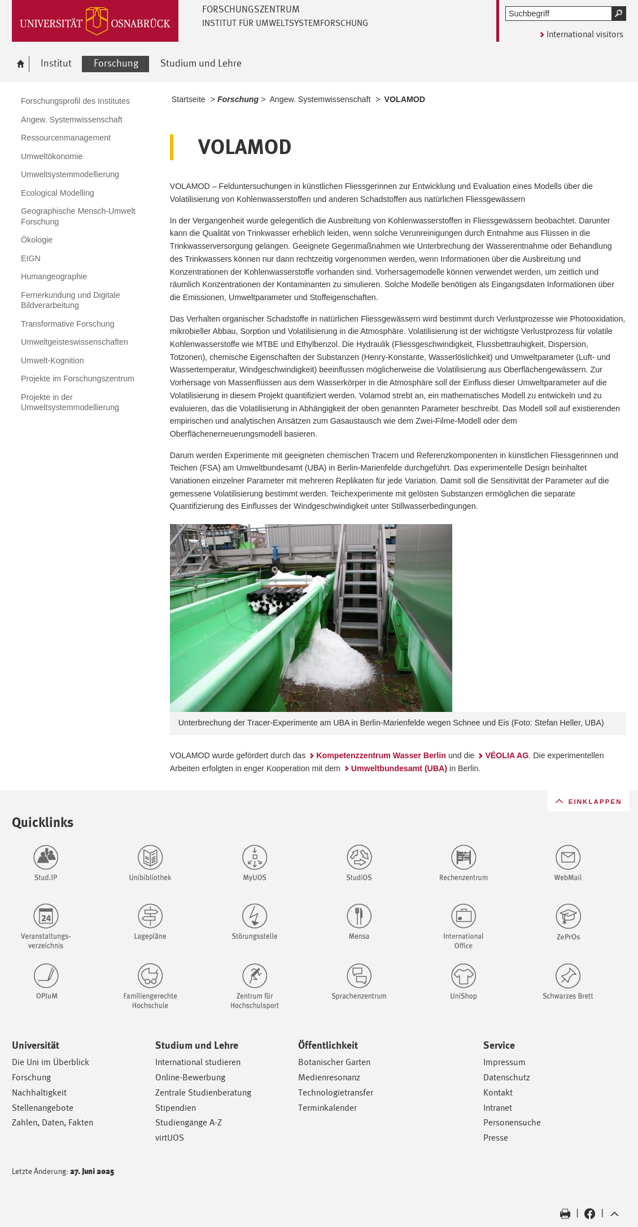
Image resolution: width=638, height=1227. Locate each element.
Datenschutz (506, 1077)
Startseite (189, 99)
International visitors (585, 34)
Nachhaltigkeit (39, 1092)
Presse (495, 1137)
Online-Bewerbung (190, 1077)
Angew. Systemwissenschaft (319, 99)
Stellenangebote (42, 1107)
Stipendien (175, 1107)
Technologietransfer (335, 1092)
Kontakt (498, 1092)
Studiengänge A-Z (188, 1122)
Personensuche (512, 1122)
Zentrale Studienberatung (203, 1092)
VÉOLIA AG (506, 755)
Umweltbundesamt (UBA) (399, 768)
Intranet (497, 1107)
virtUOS (169, 1137)
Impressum (504, 1062)
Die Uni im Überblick (50, 1062)
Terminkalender (327, 1107)
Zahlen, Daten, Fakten (52, 1122)
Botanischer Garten (334, 1062)
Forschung (31, 1077)
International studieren (198, 1062)
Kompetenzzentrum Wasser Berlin (381, 755)
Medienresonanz (329, 1077)
